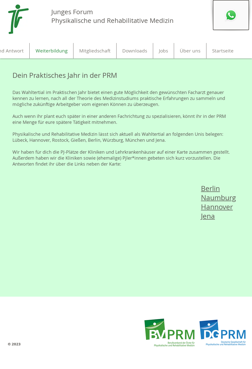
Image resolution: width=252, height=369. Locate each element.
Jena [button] (208, 216)
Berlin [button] (210, 188)
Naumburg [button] (218, 197)
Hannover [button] (217, 206)
